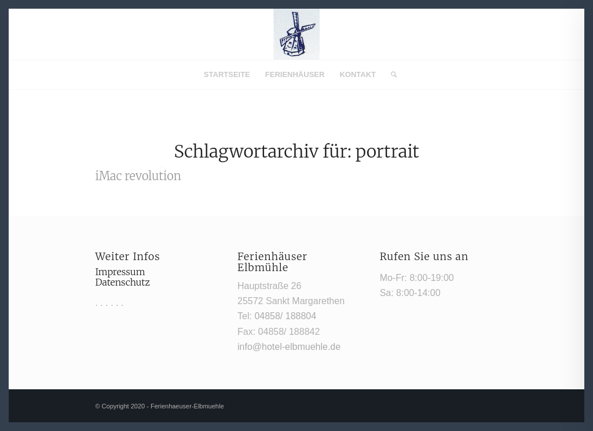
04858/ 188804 (285, 316)
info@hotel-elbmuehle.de (289, 347)
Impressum (120, 271)
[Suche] (390, 74)
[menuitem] (227, 74)
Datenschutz (122, 282)
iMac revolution (138, 176)
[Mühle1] (296, 34)
